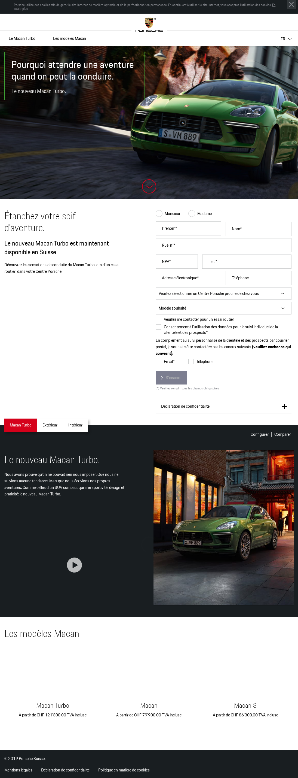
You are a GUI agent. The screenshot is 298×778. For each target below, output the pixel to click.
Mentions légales (18, 770)
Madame (200, 213)
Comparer (282, 434)
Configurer (260, 434)
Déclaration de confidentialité (65, 770)
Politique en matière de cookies (124, 770)
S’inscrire (173, 377)
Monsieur (168, 213)
